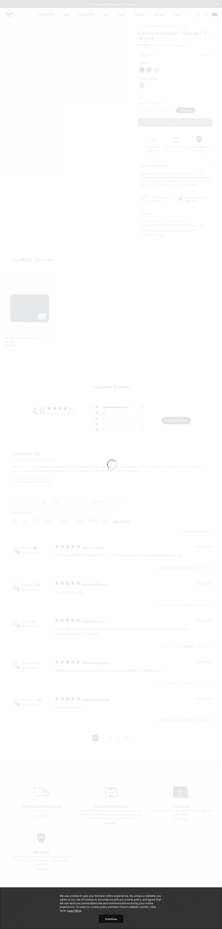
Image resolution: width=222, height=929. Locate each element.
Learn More (74, 910)
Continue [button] (111, 919)
